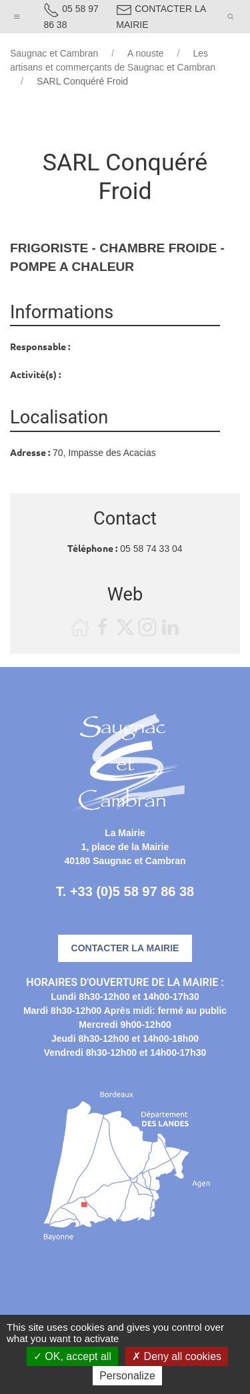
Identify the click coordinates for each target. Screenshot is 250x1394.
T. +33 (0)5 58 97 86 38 (125, 891)
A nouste (145, 53)
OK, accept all (72, 1356)
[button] (16, 13)
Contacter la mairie (125, 948)
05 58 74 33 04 (151, 548)
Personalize (127, 1375)
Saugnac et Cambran (54, 53)
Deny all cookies (176, 1356)
